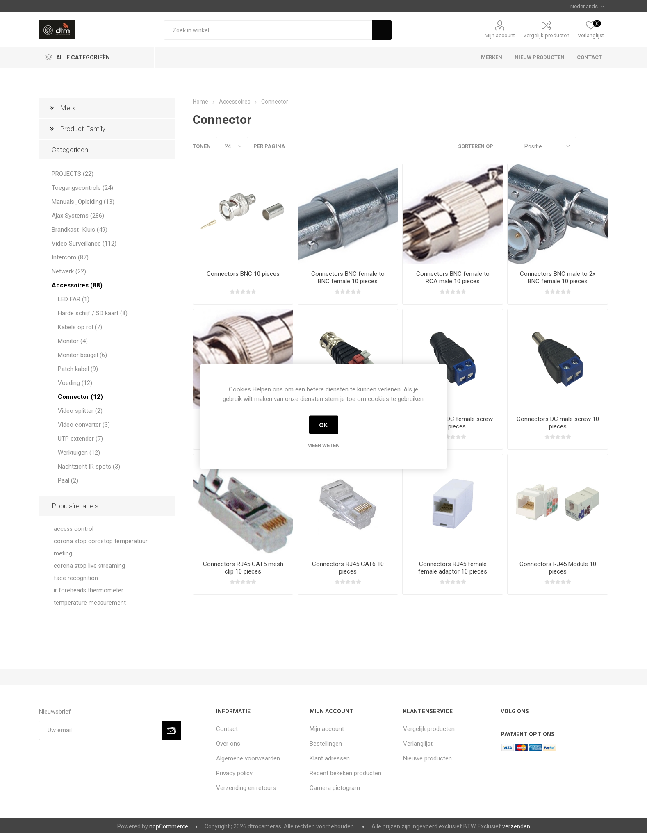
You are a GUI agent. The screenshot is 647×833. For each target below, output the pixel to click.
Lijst (602, 146)
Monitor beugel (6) (82, 355)
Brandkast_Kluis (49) (79, 229)
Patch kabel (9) (78, 369)
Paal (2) (68, 480)
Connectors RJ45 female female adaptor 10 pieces (452, 567)
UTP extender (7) (80, 438)
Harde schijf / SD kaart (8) (93, 313)
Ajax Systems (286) (78, 215)
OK (323, 424)
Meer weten (323, 445)
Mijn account (500, 35)
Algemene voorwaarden (248, 758)
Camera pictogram (335, 788)
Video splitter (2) (80, 410)
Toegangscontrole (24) (82, 187)
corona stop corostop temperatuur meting (101, 547)
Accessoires (235, 101)
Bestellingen (326, 743)
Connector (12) (80, 397)
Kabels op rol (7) (80, 327)
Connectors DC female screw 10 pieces (453, 422)
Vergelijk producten (546, 35)
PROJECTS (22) (72, 174)
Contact (227, 729)
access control (73, 529)
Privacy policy (234, 773)
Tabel (586, 146)
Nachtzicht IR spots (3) (89, 466)
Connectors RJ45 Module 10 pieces (557, 567)
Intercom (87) (70, 257)
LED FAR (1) (73, 299)
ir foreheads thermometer (88, 590)
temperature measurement (90, 602)
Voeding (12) (75, 383)
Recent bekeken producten (345, 773)
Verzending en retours (246, 788)
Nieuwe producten (427, 758)
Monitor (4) (73, 341)
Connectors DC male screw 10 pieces (558, 422)
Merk (67, 108)
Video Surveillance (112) (84, 243)
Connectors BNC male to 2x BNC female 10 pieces (557, 277)
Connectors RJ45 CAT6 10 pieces (348, 567)
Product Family (82, 129)
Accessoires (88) (77, 285)
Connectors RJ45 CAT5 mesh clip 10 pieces (243, 567)
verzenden (516, 826)
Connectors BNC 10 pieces (243, 274)
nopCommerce (168, 826)
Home (200, 101)
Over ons (228, 743)
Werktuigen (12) (79, 452)
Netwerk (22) (69, 271)
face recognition (76, 578)
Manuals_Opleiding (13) (83, 201)
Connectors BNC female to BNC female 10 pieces (348, 277)
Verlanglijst (418, 743)
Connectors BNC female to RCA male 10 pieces (453, 277)
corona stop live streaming (89, 565)
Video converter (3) (84, 424)
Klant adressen (330, 758)
